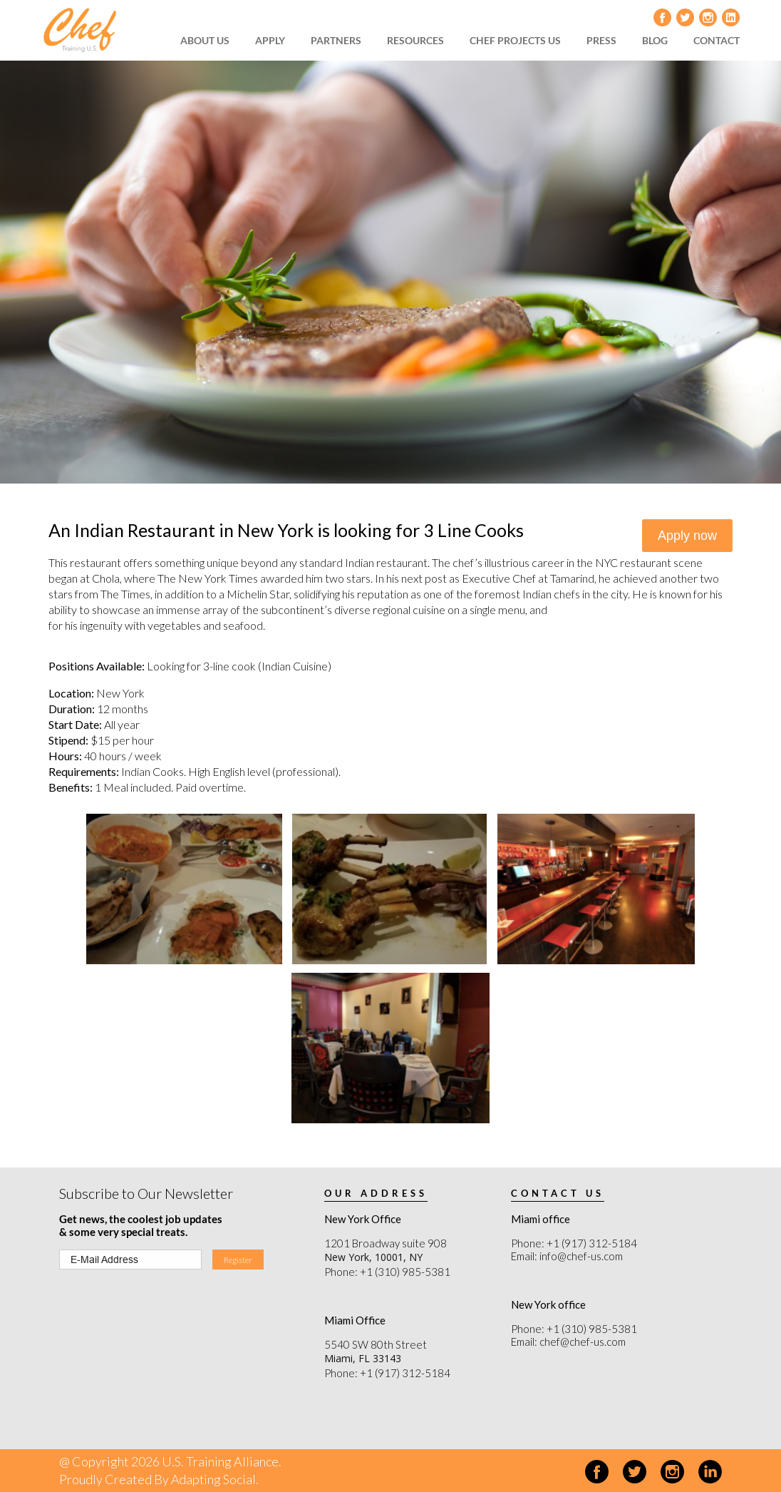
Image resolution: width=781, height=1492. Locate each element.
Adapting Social (214, 1479)
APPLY (270, 40)
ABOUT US (204, 40)
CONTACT (716, 40)
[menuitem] (209, 40)
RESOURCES (415, 40)
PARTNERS (336, 40)
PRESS (601, 40)
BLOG (655, 40)
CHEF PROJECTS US (515, 40)
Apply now (687, 535)
